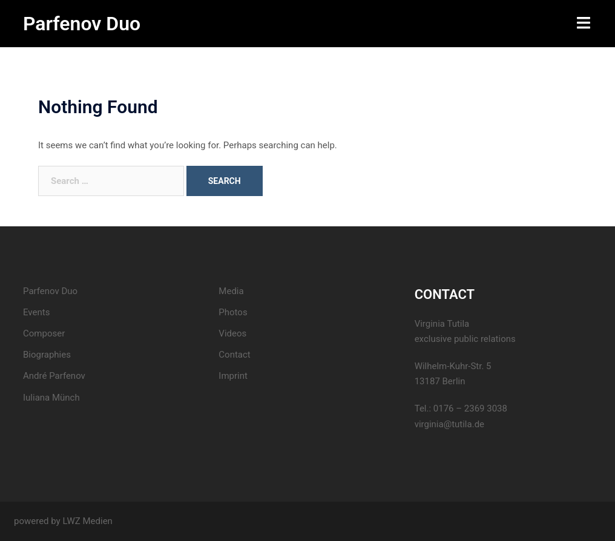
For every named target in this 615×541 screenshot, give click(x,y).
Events (36, 312)
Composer (44, 333)
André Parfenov (54, 375)
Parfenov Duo (81, 23)
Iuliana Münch (51, 397)
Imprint (233, 375)
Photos (233, 312)
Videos (232, 333)
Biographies (47, 354)
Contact (234, 354)
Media (231, 291)
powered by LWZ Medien (63, 521)
